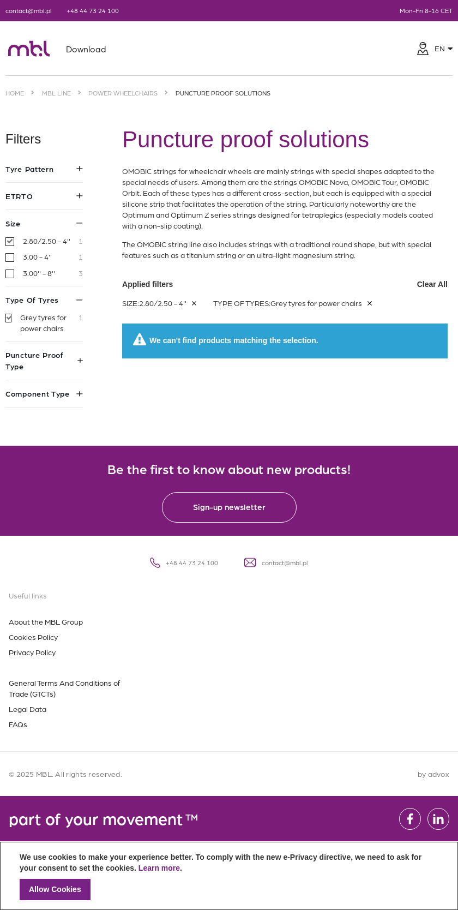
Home (14, 92)
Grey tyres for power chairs (51, 322)
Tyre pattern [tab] (44, 168)
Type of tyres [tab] (44, 299)
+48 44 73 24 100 (93, 10)
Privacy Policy (32, 652)
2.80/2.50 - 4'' (53, 241)
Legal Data (27, 709)
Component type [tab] (44, 393)
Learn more (159, 868)
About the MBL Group (46, 621)
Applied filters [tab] (285, 273)
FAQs (18, 724)
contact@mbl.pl (28, 10)
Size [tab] (44, 223)
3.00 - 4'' (53, 257)
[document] (229, 876)
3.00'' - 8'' (53, 273)
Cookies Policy (33, 637)
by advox (433, 774)
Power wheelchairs (123, 92)
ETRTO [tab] (44, 196)
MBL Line (56, 92)
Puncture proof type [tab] (44, 360)
